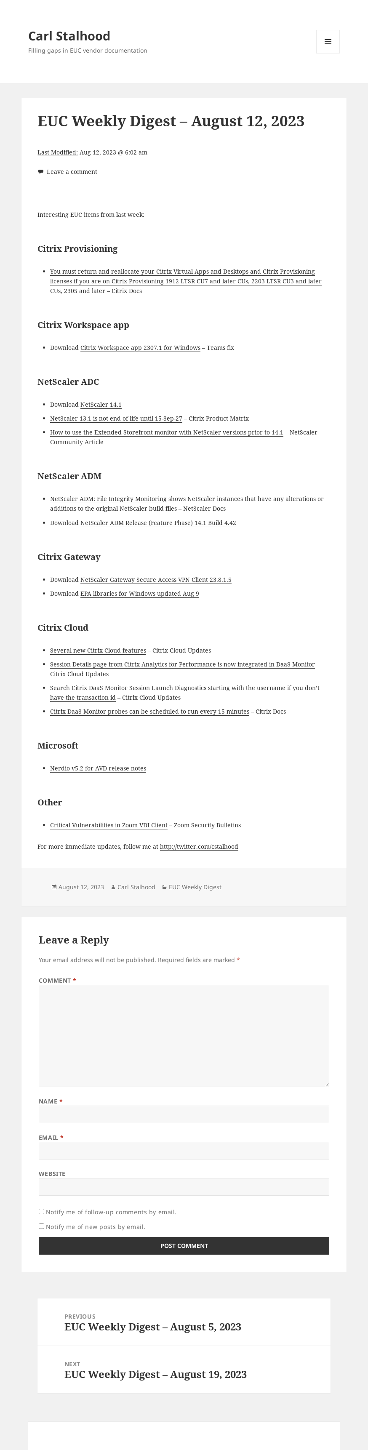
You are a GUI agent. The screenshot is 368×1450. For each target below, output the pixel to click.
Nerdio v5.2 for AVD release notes (98, 768)
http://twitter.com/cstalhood (199, 846)
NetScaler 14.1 (101, 404)
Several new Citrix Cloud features (98, 650)
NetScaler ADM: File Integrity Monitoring (108, 499)
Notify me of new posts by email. (96, 1227)
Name (51, 1101)
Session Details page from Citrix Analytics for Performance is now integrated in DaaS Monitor (182, 664)
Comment (58, 980)
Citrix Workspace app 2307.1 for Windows (140, 348)
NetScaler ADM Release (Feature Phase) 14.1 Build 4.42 (158, 523)
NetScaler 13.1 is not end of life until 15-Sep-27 (116, 418)
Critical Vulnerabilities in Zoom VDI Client (109, 825)
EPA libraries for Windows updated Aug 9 (139, 593)
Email (51, 1137)
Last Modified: (57, 152)
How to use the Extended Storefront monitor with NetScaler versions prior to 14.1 (166, 432)
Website (52, 1174)
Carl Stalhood (69, 35)
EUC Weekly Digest (195, 887)
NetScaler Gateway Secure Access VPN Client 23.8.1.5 (156, 580)
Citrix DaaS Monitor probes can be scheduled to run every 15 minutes (149, 711)
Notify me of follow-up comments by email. (111, 1212)
